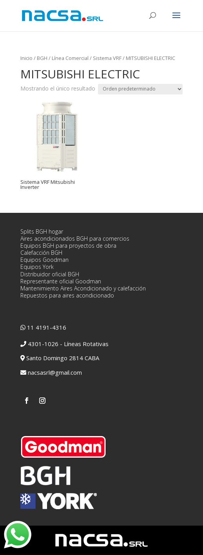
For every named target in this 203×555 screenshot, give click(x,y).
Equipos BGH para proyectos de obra (68, 245)
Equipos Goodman (44, 259)
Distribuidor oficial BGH (49, 274)
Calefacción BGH (41, 252)
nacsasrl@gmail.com (55, 372)
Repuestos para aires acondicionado (67, 295)
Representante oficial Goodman (60, 281)
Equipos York (37, 266)
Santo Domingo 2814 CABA (62, 358)
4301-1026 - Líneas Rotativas (68, 344)
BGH (42, 58)
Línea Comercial (70, 58)
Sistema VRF (107, 58)
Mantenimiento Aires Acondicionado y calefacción (83, 288)
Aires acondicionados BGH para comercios (74, 238)
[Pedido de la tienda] (140, 89)
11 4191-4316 (46, 327)
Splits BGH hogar (41, 231)
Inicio (26, 58)
